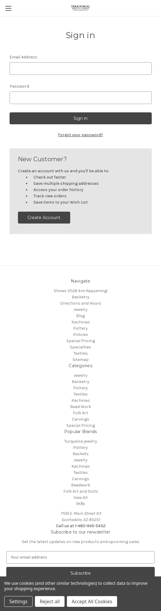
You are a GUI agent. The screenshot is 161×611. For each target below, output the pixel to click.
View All (80, 497)
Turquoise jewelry (80, 441)
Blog (80, 315)
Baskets (81, 453)
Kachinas (80, 322)
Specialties (80, 347)
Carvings (80, 419)
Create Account (43, 217)
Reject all (50, 601)
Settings (18, 601)
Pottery (80, 328)
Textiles (80, 353)
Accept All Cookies (92, 601)
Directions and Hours (80, 303)
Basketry (80, 297)
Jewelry (80, 309)
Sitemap (81, 359)
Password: (20, 86)
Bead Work (80, 406)
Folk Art (80, 412)
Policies (80, 334)
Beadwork (80, 485)
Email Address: (24, 57)
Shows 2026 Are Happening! (81, 290)
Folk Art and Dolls (80, 491)
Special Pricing (80, 340)
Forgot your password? (80, 134)
